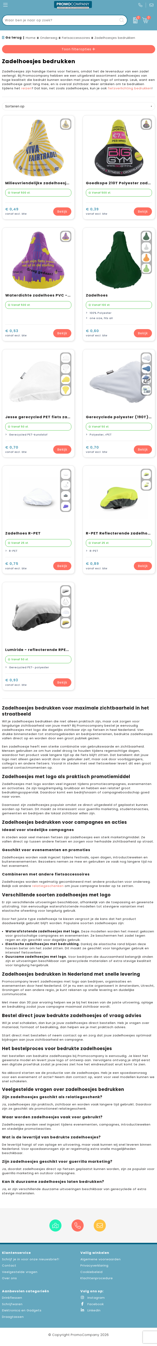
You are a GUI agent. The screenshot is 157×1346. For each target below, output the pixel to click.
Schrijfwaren (12, 1304)
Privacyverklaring (94, 1265)
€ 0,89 (96, 566)
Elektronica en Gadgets (22, 1310)
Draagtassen (13, 1317)
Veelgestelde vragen (19, 1272)
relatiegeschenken (48, 886)
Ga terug (13, 37)
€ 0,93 (16, 682)
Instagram (92, 1298)
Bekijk (62, 211)
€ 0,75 (16, 566)
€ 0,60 (96, 333)
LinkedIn (90, 1310)
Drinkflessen (12, 1298)
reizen (26, 88)
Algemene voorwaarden (100, 1259)
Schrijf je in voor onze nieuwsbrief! (30, 1259)
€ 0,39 (96, 211)
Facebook (92, 1304)
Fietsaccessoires (76, 38)
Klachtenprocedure (96, 1278)
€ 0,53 (16, 333)
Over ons (9, 1278)
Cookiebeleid (91, 1272)
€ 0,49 (16, 211)
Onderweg (48, 38)
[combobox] (60, 20)
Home (31, 38)
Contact (9, 1265)
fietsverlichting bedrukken (130, 88)
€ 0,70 (16, 449)
